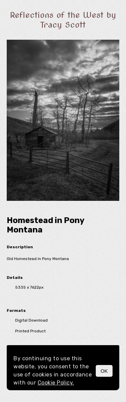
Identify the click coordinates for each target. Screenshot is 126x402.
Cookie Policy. (56, 382)
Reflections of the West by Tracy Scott (63, 20)
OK (104, 371)
